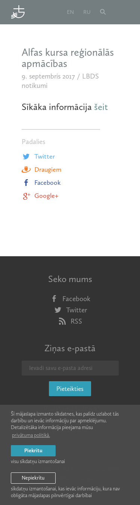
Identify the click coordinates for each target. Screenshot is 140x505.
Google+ (40, 195)
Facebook (41, 182)
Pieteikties (70, 388)
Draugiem (41, 169)
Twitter (38, 156)
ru (87, 12)
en (70, 12)
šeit (101, 107)
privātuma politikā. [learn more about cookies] (31, 435)
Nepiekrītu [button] (33, 478)
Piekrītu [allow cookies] (33, 450)
